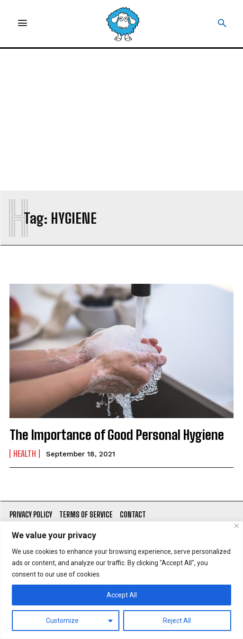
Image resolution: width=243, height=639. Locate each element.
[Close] (236, 526)
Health (24, 453)
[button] (222, 23)
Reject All (177, 620)
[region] (121, 580)
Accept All (122, 595)
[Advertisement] (121, 119)
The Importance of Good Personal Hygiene (116, 435)
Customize (62, 620)
